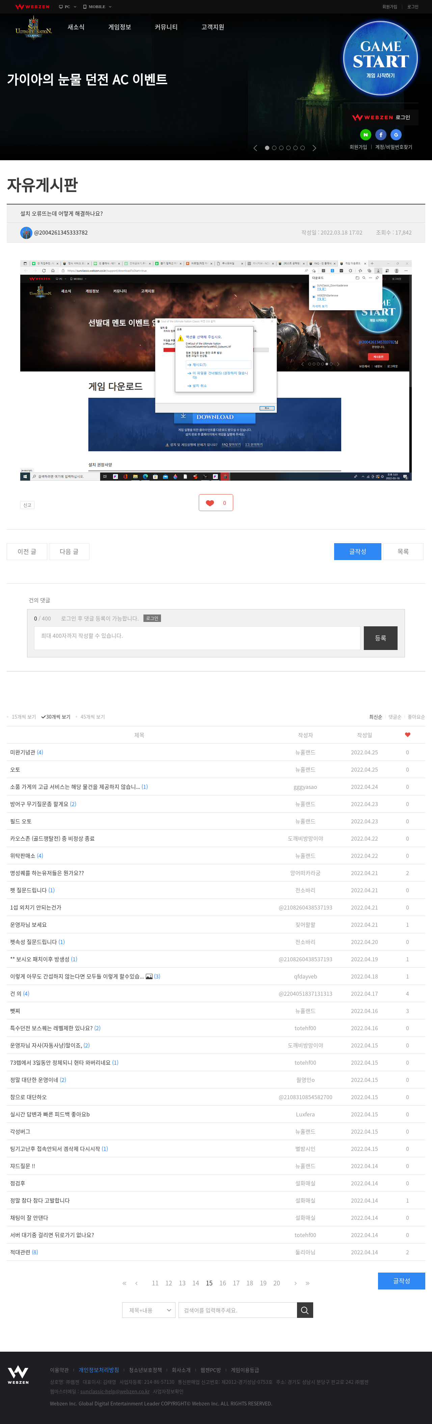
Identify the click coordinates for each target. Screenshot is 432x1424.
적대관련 (24, 1252)
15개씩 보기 (24, 716)
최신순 (375, 716)
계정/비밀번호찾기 (393, 146)
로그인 (412, 7)
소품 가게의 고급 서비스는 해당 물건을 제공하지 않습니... (79, 786)
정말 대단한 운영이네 (38, 1080)
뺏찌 (15, 1011)
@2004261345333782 (54, 232)
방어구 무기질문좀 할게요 (43, 804)
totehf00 (305, 1028)
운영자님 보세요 (28, 924)
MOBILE (97, 6)
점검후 (17, 1183)
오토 (15, 769)
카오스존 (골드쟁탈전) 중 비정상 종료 (52, 838)
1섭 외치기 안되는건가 (35, 907)
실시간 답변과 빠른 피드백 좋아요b (50, 1114)
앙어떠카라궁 (305, 873)
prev (255, 148)
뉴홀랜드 (305, 752)
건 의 (19, 993)
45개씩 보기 (93, 716)
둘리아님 (305, 1252)
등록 (380, 638)
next (314, 148)
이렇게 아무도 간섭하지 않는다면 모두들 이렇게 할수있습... (85, 976)
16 (222, 1282)
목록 (403, 551)
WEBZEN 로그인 (381, 117)
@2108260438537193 (305, 907)
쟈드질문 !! (22, 1166)
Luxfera (305, 1114)
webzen (32, 7)
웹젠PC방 (210, 1370)
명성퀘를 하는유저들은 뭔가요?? (47, 873)
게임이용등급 (245, 1370)
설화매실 (305, 1183)
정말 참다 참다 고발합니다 (40, 1200)
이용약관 (59, 1370)
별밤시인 (305, 1148)
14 (195, 1282)
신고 (27, 505)
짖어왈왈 (305, 924)
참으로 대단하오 (28, 1097)
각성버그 (20, 1131)
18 (249, 1282)
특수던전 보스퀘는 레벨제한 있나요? (55, 1028)
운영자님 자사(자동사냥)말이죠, (50, 1045)
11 (155, 1282)
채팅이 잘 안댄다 (29, 1217)
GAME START (380, 58)
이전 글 (27, 551)
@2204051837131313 (305, 993)
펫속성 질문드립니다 (37, 942)
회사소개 (181, 1370)
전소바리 (305, 890)
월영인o (305, 1080)
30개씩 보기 (58, 716)
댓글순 (395, 716)
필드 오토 (21, 821)
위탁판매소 (26, 855)
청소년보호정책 (145, 1370)
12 (168, 1282)
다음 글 (69, 551)
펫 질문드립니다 (32, 890)
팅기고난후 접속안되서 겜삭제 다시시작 (59, 1148)
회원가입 (389, 7)
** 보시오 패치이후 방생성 (43, 959)
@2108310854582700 (305, 1097)
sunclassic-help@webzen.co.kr (115, 1391)
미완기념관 (26, 752)
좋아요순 (416, 716)
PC (67, 6)
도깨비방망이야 (305, 838)
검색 (305, 1310)
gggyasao (305, 786)
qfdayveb (305, 976)
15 (209, 1282)
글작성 (358, 551)
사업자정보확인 (168, 1391)
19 (263, 1282)
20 (276, 1282)
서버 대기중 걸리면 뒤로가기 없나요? (52, 1235)
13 (182, 1282)
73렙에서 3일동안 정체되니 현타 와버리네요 (64, 1062)
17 (236, 1282)
